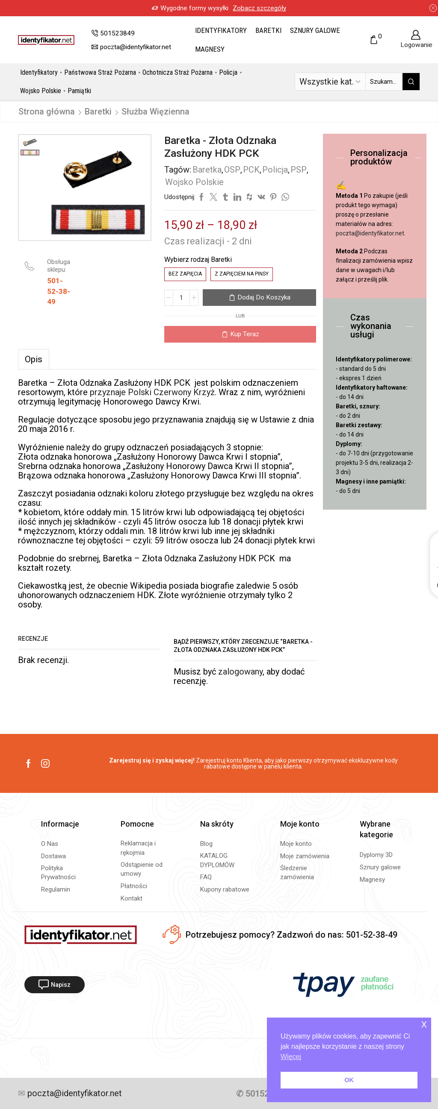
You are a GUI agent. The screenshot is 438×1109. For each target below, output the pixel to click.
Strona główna (46, 111)
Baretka (207, 169)
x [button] (424, 1024)
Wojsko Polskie (40, 91)
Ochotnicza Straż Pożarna (177, 72)
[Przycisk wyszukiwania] (411, 81)
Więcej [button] (291, 1056)
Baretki (268, 30)
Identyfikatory (221, 30)
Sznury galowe (315, 30)
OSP (232, 169)
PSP (298, 169)
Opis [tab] (33, 359)
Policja (228, 72)
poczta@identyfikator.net (370, 233)
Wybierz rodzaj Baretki (198, 259)
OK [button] (349, 1080)
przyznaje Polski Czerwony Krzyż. (153, 392)
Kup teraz (244, 334)
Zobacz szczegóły (270, 8)
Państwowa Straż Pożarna (100, 72)
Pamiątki (79, 91)
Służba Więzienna (155, 111)
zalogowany (240, 671)
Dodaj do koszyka (263, 297)
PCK (251, 169)
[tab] (33, 359)
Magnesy (210, 49)
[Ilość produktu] (181, 298)
